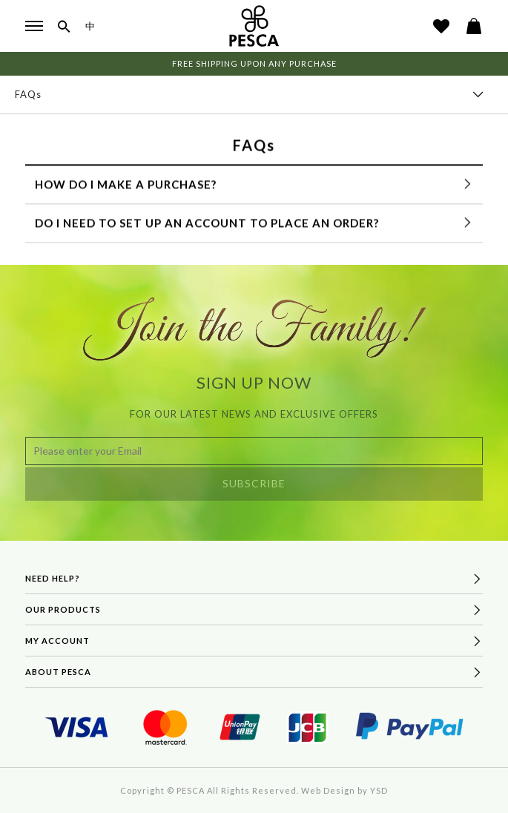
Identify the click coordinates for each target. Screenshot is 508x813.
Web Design (328, 790)
